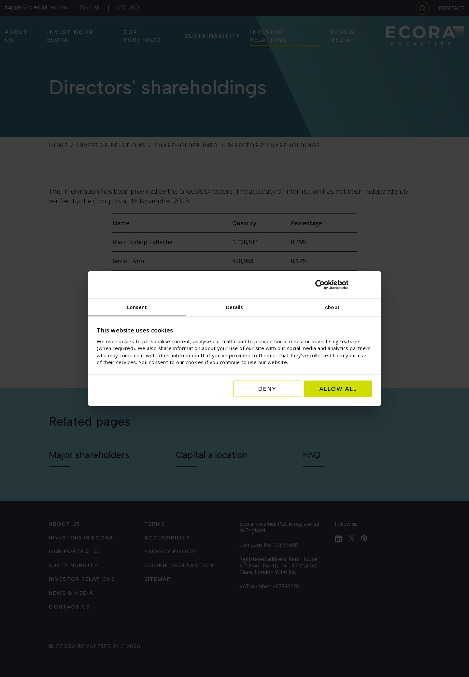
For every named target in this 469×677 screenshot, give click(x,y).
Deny (267, 388)
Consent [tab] (137, 306)
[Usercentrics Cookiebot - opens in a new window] (343, 284)
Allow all (338, 388)
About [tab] (332, 306)
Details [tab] (234, 306)
